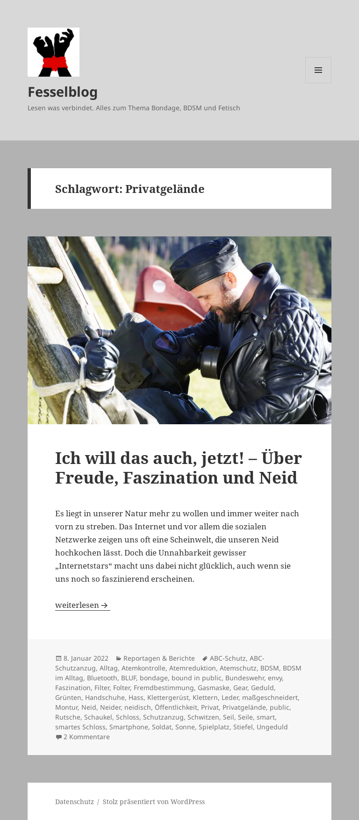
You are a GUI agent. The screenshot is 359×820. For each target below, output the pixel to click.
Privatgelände (244, 707)
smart (266, 717)
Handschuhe (105, 697)
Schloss (127, 717)
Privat (210, 707)
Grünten (68, 697)
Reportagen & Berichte (159, 658)
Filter (101, 687)
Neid (88, 707)
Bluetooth (102, 677)
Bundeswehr (244, 677)
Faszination (73, 687)
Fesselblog (63, 91)
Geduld (262, 687)
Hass (136, 697)
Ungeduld (272, 726)
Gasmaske (214, 687)
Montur (66, 707)
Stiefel (243, 726)
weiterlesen (82, 604)
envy (275, 677)
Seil (228, 717)
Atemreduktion (192, 667)
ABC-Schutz (228, 658)
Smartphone (128, 726)
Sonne (185, 726)
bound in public (197, 677)
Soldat (162, 726)
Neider (110, 707)
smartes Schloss (80, 726)
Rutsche (67, 717)
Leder (230, 697)
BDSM (269, 667)
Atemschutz (238, 667)
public (279, 707)
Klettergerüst (168, 697)
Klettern (205, 697)
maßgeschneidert (270, 697)
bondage (154, 677)
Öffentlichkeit (176, 707)
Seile (245, 717)
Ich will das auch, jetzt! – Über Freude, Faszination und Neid (178, 467)
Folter (121, 687)
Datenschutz (74, 801)
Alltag (109, 667)
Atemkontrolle (143, 667)
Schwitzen (203, 717)
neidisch (137, 707)
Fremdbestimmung (164, 687)
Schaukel (98, 717)
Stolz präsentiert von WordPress (154, 801)
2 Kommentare (87, 736)
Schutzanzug (163, 717)
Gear (240, 687)
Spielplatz (214, 726)
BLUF (128, 677)
